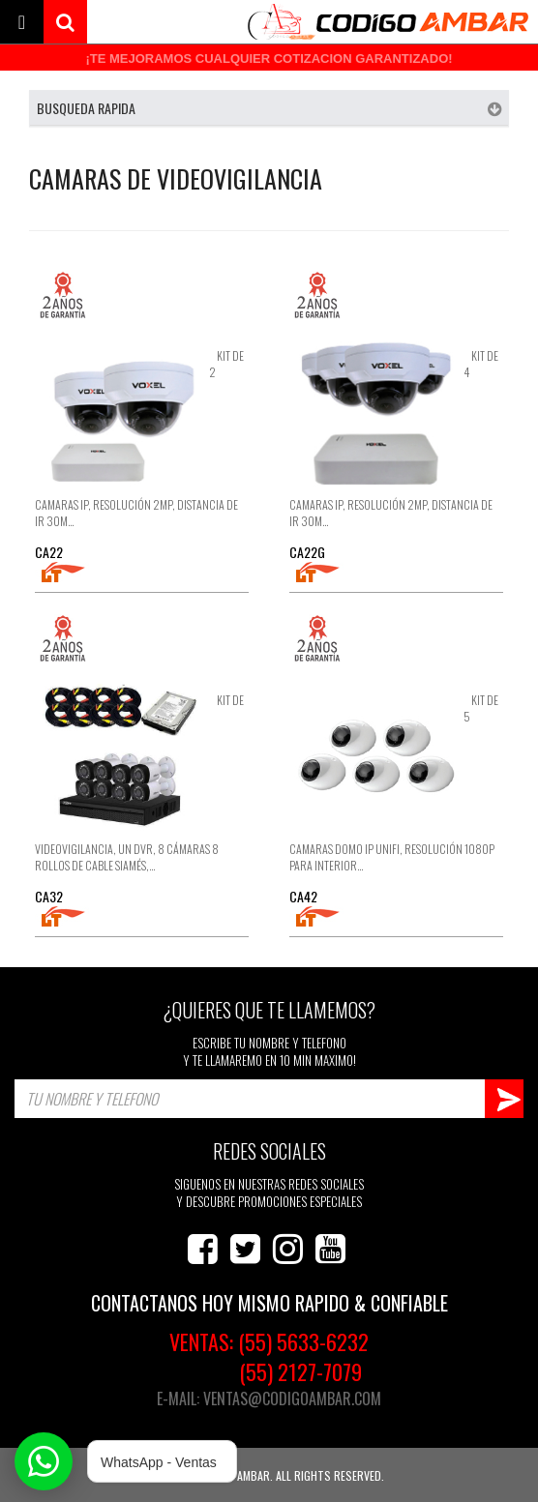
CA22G (307, 552)
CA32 (49, 896)
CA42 (303, 896)
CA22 (49, 552)
